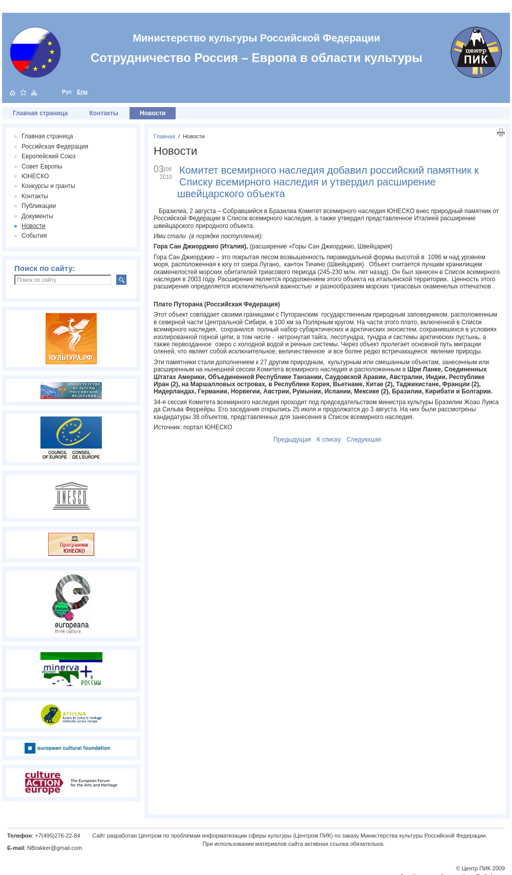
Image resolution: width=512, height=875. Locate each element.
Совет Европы (42, 166)
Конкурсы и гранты (48, 186)
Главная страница (40, 113)
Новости (194, 136)
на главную (12, 92)
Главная (164, 136)
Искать (121, 280)
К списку (329, 439)
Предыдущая (292, 439)
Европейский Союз (48, 156)
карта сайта (34, 92)
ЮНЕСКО (35, 176)
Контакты (104, 113)
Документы (37, 216)
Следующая (364, 439)
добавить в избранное (23, 92)
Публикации (39, 206)
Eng (82, 92)
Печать (501, 132)
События (34, 235)
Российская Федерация (55, 146)
